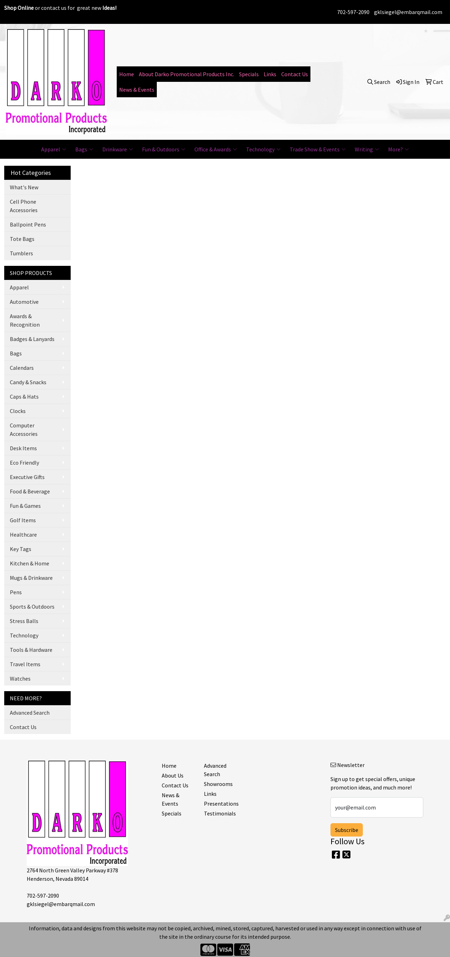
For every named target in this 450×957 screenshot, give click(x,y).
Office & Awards (215, 149)
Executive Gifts (27, 476)
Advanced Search (30, 712)
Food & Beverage (30, 491)
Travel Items (25, 664)
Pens (16, 592)
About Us (173, 775)
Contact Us (294, 74)
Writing (367, 149)
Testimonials (220, 813)
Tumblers (21, 253)
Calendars (22, 367)
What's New (24, 187)
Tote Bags (22, 238)
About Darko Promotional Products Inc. (186, 74)
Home (126, 74)
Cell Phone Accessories (24, 206)
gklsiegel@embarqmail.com (408, 11)
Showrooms (218, 783)
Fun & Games (25, 505)
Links (270, 74)
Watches (20, 678)
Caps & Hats (24, 396)
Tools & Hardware (31, 649)
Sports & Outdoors (32, 606)
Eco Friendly (24, 462)
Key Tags (20, 548)
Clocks (18, 410)
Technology (263, 149)
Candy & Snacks (28, 382)
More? (398, 149)
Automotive (24, 301)
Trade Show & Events (318, 149)
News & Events (136, 89)
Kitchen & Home (29, 563)
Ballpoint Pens (28, 224)
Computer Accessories (24, 429)
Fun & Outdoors (163, 149)
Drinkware (117, 149)
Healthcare (23, 534)
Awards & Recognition (25, 320)
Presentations (221, 803)
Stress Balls (24, 620)
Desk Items (23, 448)
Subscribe (346, 829)
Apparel (53, 149)
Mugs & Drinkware (31, 577)
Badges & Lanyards (32, 338)
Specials (249, 74)
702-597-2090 (353, 11)
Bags (84, 149)
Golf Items (23, 520)
